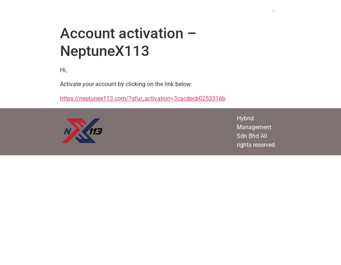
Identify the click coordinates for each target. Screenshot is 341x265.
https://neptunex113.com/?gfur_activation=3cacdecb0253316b (142, 98)
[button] (273, 11)
